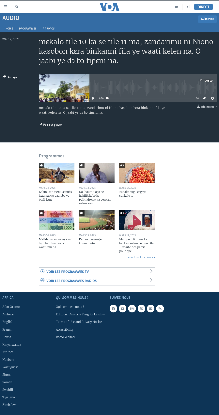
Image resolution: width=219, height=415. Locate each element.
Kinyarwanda (11, 344)
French (7, 329)
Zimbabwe (9, 405)
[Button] (10, 78)
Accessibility (64, 329)
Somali (7, 382)
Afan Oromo (11, 307)
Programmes (27, 28)
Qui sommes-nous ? (70, 307)
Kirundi (7, 352)
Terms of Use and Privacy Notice (79, 322)
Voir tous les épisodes (141, 257)
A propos (49, 28)
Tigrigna (8, 397)
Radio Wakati (65, 337)
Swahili (7, 390)
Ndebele (8, 360)
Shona (6, 375)
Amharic (8, 314)
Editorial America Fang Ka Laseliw (80, 314)
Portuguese (10, 367)
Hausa (6, 337)
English (7, 322)
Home (9, 28)
